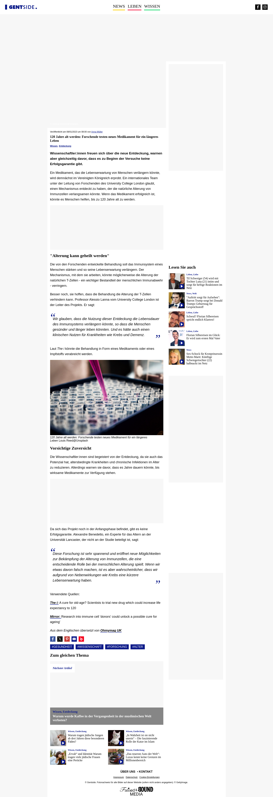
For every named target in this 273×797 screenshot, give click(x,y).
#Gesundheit (62, 646)
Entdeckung (65, 146)
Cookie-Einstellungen (149, 777)
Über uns (127, 771)
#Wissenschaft (89, 646)
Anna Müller (97, 132)
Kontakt (146, 771)
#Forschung (117, 646)
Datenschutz (132, 777)
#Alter (137, 646)
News (119, 6)
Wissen (152, 6)
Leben (134, 6)
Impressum (118, 777)
